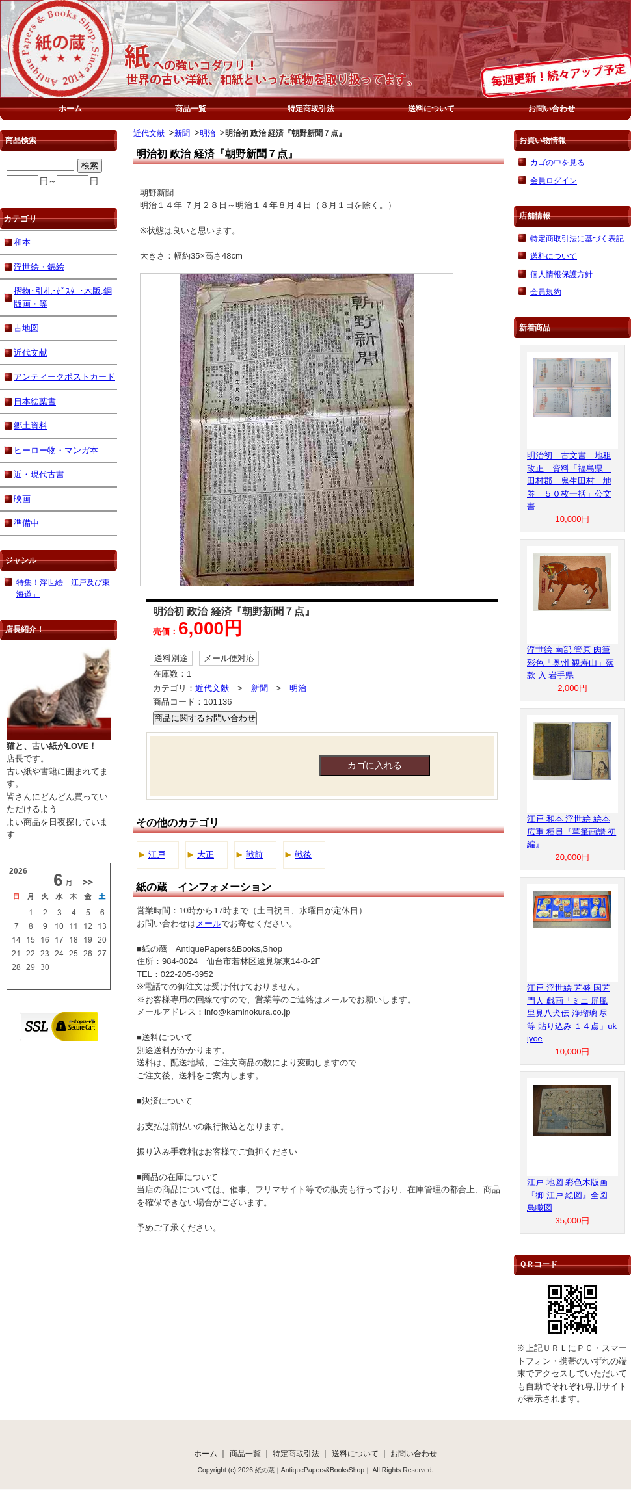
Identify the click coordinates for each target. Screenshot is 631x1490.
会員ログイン (553, 180)
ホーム (70, 108)
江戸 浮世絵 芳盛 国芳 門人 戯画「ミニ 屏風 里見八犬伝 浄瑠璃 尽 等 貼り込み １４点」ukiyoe (572, 1013)
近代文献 (149, 133)
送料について (431, 108)
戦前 (254, 854)
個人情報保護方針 (561, 274)
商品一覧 (190, 108)
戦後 (303, 854)
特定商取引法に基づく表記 (577, 238)
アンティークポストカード (64, 377)
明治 (207, 133)
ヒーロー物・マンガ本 (56, 450)
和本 (22, 242)
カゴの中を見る (557, 162)
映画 (22, 499)
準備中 (26, 523)
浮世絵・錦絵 (39, 267)
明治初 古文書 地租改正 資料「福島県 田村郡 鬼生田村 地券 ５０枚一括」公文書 (569, 481)
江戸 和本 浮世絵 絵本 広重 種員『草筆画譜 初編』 (571, 831)
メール (208, 923)
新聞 (182, 133)
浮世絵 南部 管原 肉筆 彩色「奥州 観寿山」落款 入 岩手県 (570, 662)
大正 (205, 854)
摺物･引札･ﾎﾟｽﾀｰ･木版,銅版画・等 (63, 297)
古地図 (26, 328)
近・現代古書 (39, 474)
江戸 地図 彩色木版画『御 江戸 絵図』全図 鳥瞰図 (567, 1194)
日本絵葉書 (35, 401)
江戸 (156, 854)
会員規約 (545, 291)
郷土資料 (30, 425)
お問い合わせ (551, 108)
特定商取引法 (311, 108)
